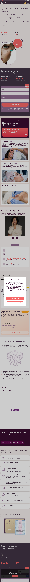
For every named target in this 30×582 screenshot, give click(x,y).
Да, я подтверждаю (15, 298)
